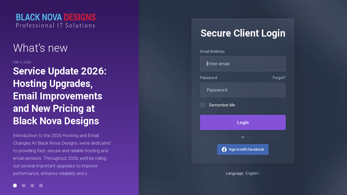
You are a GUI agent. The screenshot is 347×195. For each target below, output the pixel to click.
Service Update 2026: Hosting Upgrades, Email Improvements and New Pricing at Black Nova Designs (60, 96)
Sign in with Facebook (246, 149)
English (253, 173)
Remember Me (217, 104)
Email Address (212, 51)
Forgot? (279, 78)
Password (208, 78)
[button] (15, 185)
